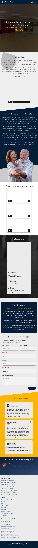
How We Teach (5, 502)
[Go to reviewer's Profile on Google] (8, 443)
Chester (3, 529)
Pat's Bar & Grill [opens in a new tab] (13, 121)
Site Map (4, 515)
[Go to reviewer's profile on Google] (8, 423)
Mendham (16, 532)
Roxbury (7, 528)
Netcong (12, 535)
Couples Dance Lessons (8, 482)
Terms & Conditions (7, 513)
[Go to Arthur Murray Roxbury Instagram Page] (14, 519)
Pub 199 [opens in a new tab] (23, 121)
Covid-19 (3, 509)
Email (4, 352)
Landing (15, 531)
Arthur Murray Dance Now (9, 494)
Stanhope (3, 537)
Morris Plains (9, 534)
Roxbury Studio (6, 519)
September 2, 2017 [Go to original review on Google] (14, 424)
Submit (32, 388)
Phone (4, 360)
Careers (3, 507)
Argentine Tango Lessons (9, 490)
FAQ (2, 503)
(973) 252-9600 (13, 283)
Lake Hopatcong (9, 531)
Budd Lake (12, 528)
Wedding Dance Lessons (8, 484)
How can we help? (8, 375)
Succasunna (10, 537)
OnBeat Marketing (26, 544)
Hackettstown (13, 529)
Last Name (23, 345)
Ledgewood (4, 532)
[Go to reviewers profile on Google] (8, 405)
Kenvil (2, 531)
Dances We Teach (6, 500)
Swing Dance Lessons (8, 488)
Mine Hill (3, 534)
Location (5, 368)
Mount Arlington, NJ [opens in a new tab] (30, 119)
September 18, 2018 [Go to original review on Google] (14, 444)
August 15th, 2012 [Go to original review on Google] (14, 406)
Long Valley (10, 532)
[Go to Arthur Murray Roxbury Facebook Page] (12, 519)
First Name (6, 345)
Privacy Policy (5, 511)
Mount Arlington (5, 535)
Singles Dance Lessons (8, 480)
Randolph (16, 535)
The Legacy (4, 505)
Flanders (8, 529)
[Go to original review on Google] (31, 405)
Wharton (17, 537)
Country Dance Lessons (8, 492)
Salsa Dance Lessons (7, 486)
